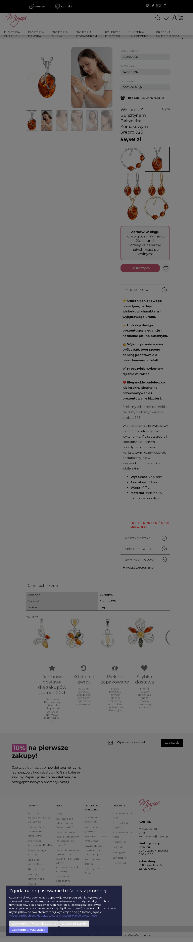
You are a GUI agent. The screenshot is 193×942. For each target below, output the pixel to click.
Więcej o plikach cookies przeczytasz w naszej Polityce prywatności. (53, 915)
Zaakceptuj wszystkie (28, 930)
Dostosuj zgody (74, 923)
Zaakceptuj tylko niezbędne (34, 923)
